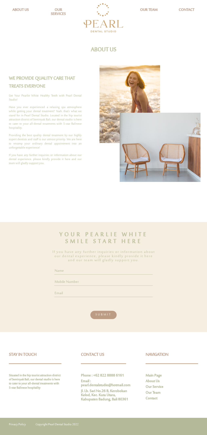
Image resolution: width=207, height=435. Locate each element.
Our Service (154, 387)
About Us (152, 381)
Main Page (154, 376)
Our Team (153, 393)
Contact (151, 399)
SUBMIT (103, 314)
